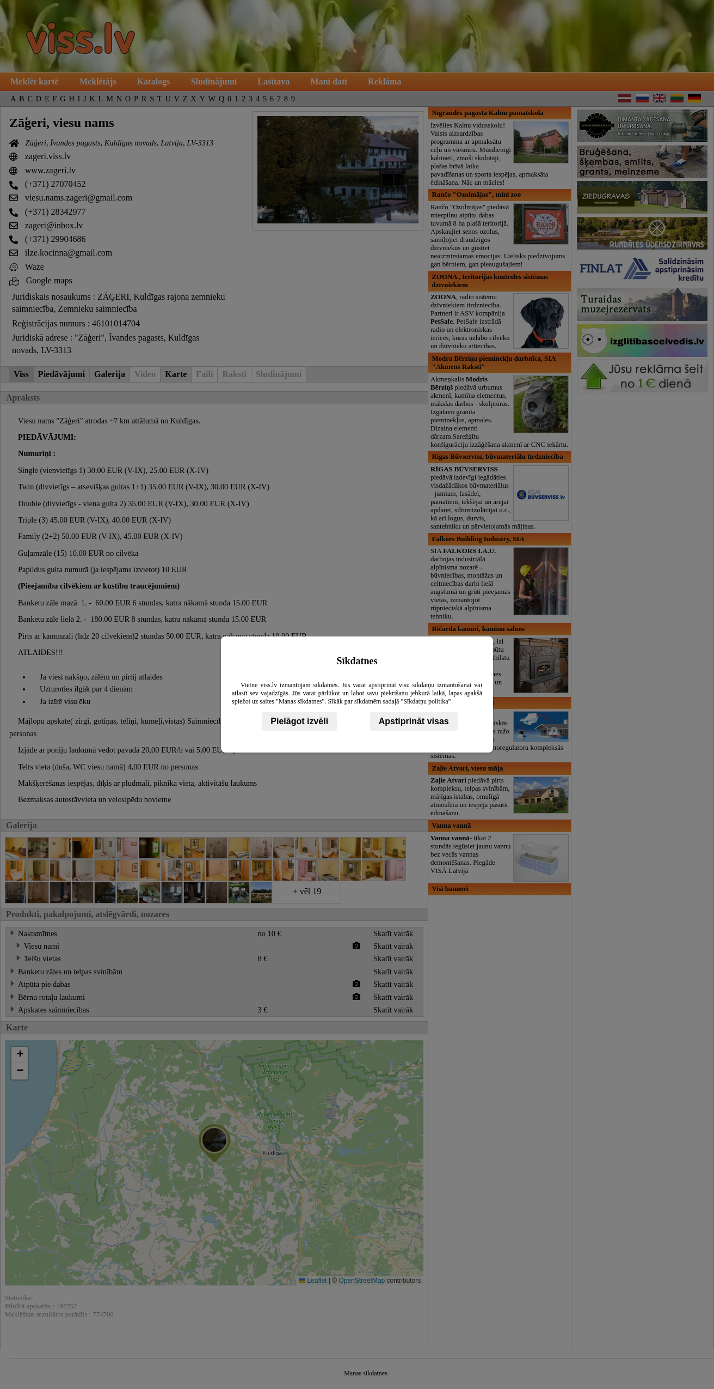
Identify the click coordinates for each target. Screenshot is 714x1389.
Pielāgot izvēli (299, 721)
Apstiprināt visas (414, 721)
